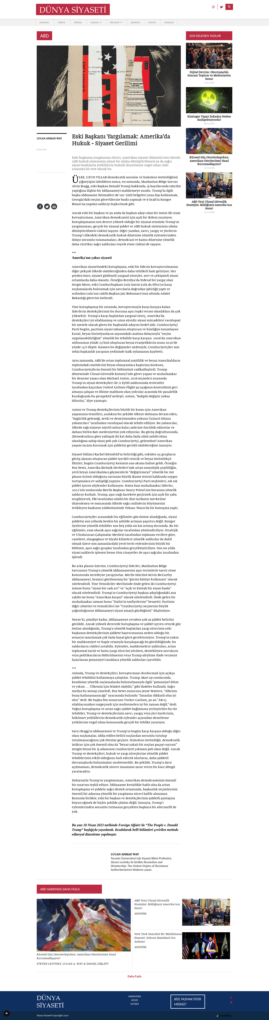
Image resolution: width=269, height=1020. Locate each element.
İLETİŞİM (135, 1003)
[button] (6, 1013)
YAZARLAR (169, 22)
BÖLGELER (116, 22)
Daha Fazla (134, 976)
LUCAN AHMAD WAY (49, 138)
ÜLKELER (96, 22)
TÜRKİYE (61, 22)
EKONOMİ (135, 22)
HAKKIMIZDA (134, 996)
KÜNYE (134, 1000)
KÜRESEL (78, 22)
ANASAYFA (44, 22)
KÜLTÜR (152, 22)
